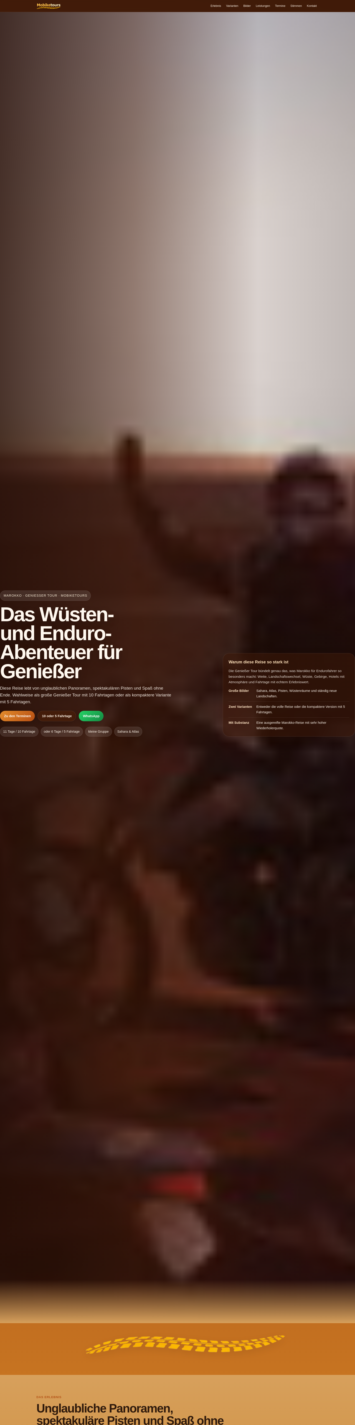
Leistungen (253, 6)
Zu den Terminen (17, 717)
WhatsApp (91, 717)
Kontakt (310, 6)
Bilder (235, 6)
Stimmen (292, 6)
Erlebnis (198, 6)
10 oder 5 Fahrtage (57, 717)
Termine (273, 6)
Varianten (217, 6)
